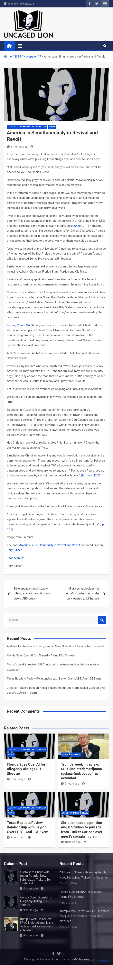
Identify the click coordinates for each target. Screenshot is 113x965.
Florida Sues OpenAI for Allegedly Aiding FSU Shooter (41, 655)
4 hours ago (29, 888)
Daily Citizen (14, 550)
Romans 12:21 (91, 475)
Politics (75, 754)
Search (102, 620)
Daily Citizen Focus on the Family (27, 126)
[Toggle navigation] (20, 45)
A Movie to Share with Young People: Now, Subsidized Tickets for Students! (55, 646)
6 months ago (17, 146)
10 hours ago (71, 841)
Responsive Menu (105, 3)
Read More (14, 558)
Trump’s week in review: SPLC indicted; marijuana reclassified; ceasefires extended (36, 924)
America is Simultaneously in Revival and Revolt (49, 545)
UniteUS (79, 226)
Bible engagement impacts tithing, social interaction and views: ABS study (32, 593)
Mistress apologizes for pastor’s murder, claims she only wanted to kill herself (81, 593)
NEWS (52, 126)
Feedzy (104, 960)
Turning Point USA (18, 325)
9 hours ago (16, 779)
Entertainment (70, 813)
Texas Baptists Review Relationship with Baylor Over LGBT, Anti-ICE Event (54, 678)
